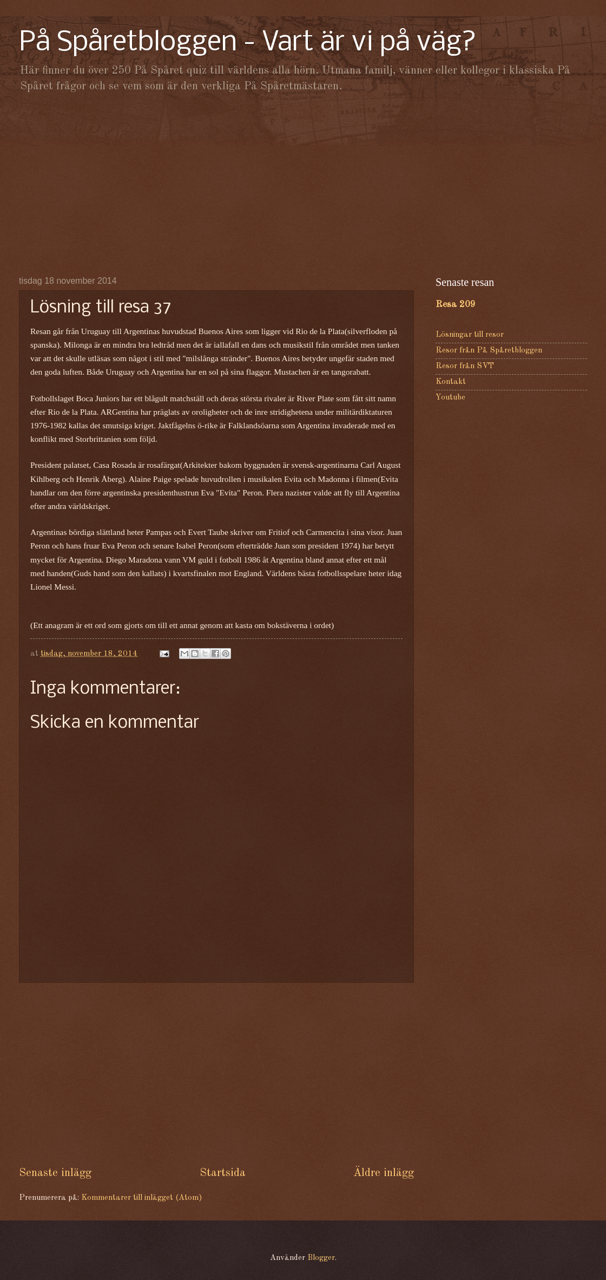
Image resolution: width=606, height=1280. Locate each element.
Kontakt (451, 382)
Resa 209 (456, 304)
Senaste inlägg (55, 1173)
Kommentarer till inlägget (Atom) (141, 1198)
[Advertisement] (303, 184)
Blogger (321, 1258)
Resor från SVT (465, 366)
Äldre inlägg (383, 1173)
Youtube (450, 398)
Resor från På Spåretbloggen (489, 351)
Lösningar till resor (470, 335)
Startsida (223, 1173)
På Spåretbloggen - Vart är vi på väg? (248, 43)
